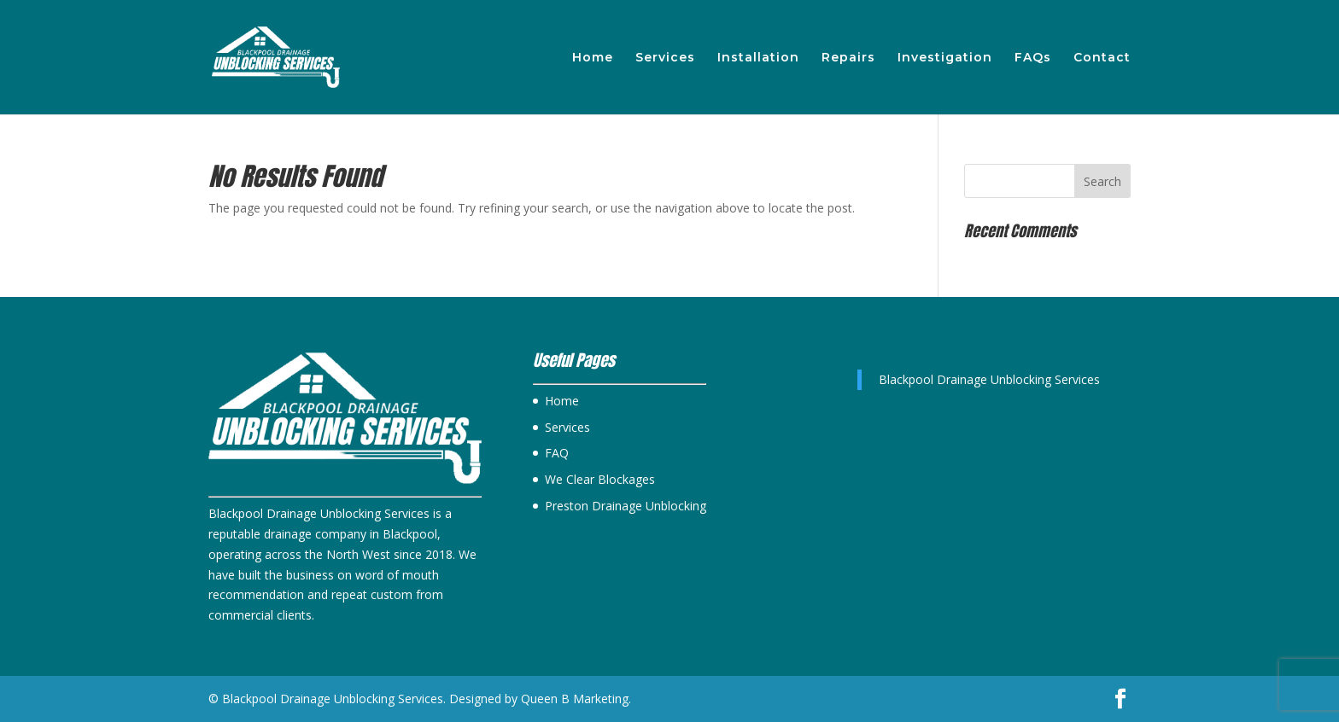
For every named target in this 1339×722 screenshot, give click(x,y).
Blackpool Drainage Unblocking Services (989, 379)
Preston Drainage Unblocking (625, 506)
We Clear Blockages (600, 479)
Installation (758, 58)
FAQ (557, 453)
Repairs (848, 58)
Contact (1102, 58)
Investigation (945, 58)
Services (665, 58)
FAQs (1032, 58)
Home (592, 58)
